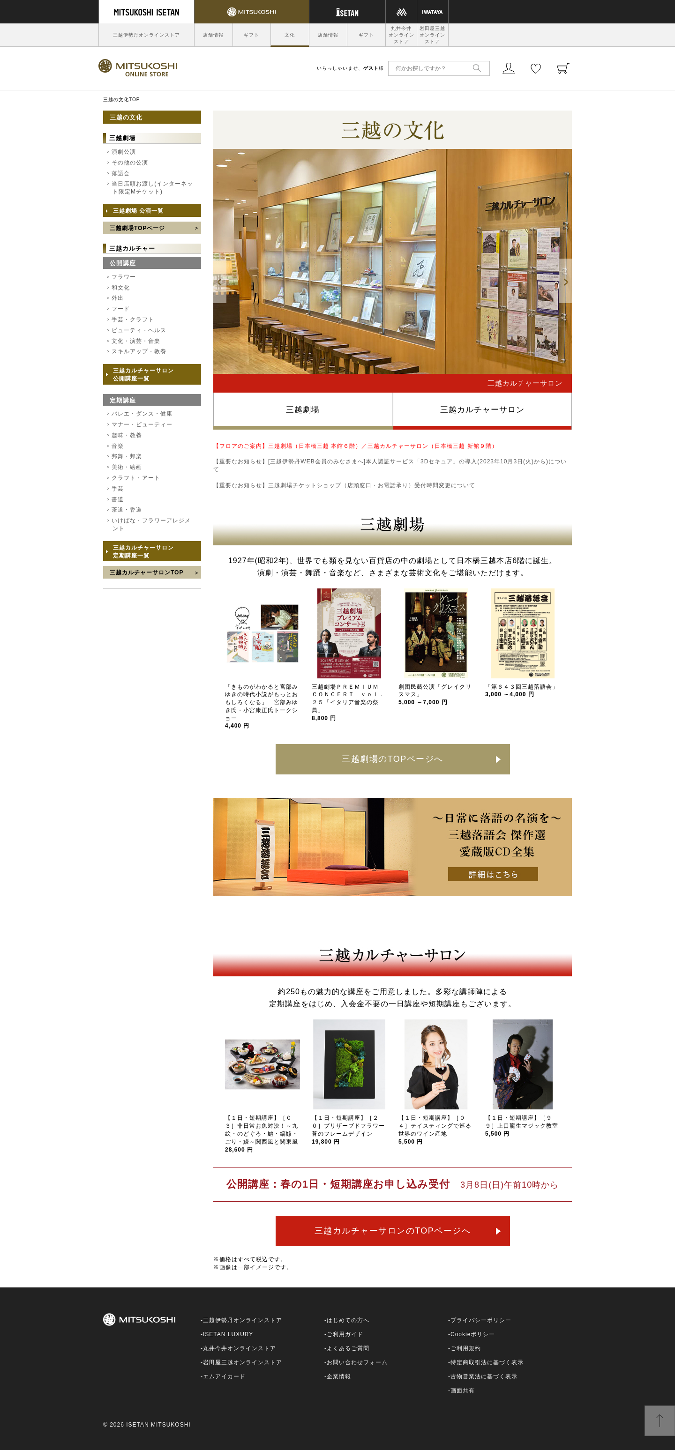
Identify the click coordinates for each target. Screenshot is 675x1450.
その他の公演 (130, 162)
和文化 (121, 287)
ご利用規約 (465, 1348)
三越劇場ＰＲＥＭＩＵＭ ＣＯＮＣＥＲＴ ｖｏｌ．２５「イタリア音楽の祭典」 (348, 702)
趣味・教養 (127, 435)
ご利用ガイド (345, 1334)
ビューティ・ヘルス (139, 330)
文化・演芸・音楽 (136, 341)
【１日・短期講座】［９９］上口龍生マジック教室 (521, 1126)
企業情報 (339, 1376)
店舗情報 (213, 34)
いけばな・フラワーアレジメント (151, 524)
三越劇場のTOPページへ (392, 759)
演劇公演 (124, 152)
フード (121, 308)
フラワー (124, 277)
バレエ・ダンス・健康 (142, 413)
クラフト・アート (136, 478)
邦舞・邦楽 (127, 456)
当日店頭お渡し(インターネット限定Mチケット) (152, 187)
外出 (118, 298)
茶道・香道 (127, 509)
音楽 (118, 446)
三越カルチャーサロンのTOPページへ (393, 1230)
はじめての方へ (348, 1320)
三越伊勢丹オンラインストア (146, 34)
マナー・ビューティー (142, 424)
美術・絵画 (127, 467)
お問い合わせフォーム (357, 1362)
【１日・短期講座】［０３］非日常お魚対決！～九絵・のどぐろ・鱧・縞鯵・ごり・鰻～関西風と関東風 (261, 1134)
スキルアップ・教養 (139, 351)
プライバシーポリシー (480, 1320)
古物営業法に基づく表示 (484, 1376)
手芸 (118, 488)
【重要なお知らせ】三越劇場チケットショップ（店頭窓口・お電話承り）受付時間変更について (344, 485)
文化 (290, 34)
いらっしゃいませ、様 (350, 68)
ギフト (251, 34)
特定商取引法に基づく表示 (487, 1362)
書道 (118, 499)
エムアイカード (224, 1376)
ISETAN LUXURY (228, 1334)
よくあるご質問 (348, 1348)
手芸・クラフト (133, 319)
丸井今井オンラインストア (401, 35)
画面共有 (462, 1390)
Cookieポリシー (472, 1334)
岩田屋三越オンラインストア (432, 35)
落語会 (121, 173)
